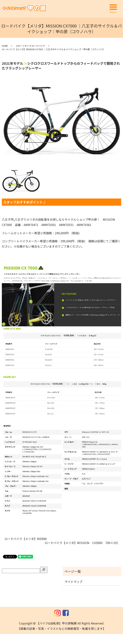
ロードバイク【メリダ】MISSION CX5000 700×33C (81, 543)
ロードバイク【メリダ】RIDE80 (27, 539)
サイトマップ (73, 581)
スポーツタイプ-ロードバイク (30, 45)
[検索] (43, 570)
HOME (5, 45)
